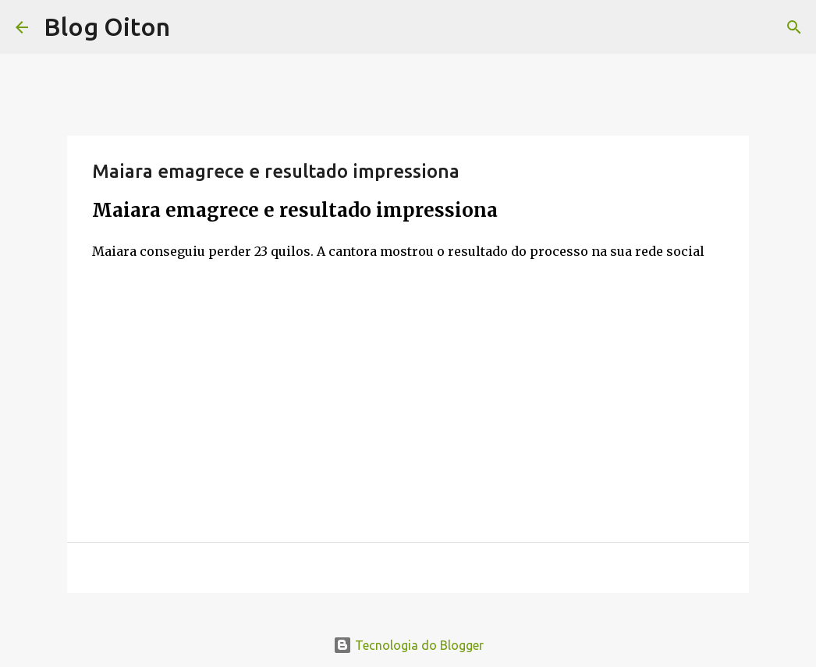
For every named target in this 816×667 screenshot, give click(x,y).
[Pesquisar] (794, 27)
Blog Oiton (107, 26)
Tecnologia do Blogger (408, 645)
